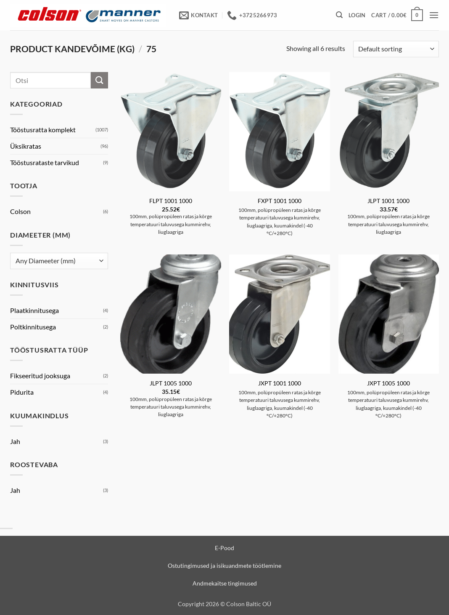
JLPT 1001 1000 (388, 200)
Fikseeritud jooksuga (40, 376)
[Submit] (99, 80)
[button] (339, 15)
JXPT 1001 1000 (279, 383)
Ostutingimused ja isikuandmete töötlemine (224, 565)
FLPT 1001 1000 (170, 200)
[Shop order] (396, 49)
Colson (20, 211)
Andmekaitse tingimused (225, 583)
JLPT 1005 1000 (171, 383)
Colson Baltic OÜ (248, 603)
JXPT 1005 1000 (388, 383)
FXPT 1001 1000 (279, 200)
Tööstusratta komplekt (43, 130)
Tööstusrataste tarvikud (44, 162)
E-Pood (224, 547)
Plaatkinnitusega (34, 310)
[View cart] (397, 15)
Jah (15, 441)
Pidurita (22, 392)
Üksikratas (25, 146)
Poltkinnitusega (33, 327)
